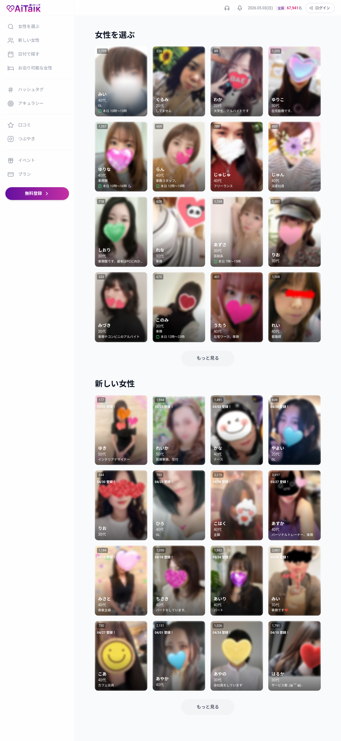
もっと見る (207, 358)
